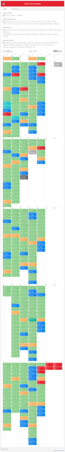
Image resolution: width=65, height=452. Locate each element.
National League (49, 23)
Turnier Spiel (14, 34)
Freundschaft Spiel (7, 34)
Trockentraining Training (11, 30)
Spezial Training (58, 30)
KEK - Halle (45, 42)
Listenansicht (15, 9)
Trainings (8, 15)
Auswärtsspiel (19, 15)
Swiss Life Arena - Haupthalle (9, 44)
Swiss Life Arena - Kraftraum (35, 44)
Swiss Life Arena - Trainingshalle (22, 44)
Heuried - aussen (38, 42)
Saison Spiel (21, 34)
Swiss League (41, 23)
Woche (60, 51)
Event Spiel (56, 34)
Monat (55, 51)
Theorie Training (50, 30)
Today (7, 51)
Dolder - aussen (21, 47)
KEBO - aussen (9, 42)
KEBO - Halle (16, 42)
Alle (4, 15)
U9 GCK (7, 21)
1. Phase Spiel (42, 34)
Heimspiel (13, 15)
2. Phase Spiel (49, 34)
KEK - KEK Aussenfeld (53, 42)
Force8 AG (4, 449)
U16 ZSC (44, 21)
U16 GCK (38, 21)
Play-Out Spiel (35, 34)
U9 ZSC (12, 21)
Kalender (5, 9)
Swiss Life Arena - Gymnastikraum (10, 47)
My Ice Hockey (61, 450)
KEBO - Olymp (23, 42)
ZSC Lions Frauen (33, 23)
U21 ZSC (10, 23)
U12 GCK (17, 21)
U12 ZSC (23, 21)
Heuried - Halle (30, 42)
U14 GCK (28, 21)
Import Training (6, 32)
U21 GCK (5, 23)
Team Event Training (41, 30)
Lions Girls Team (17, 23)
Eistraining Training (21, 30)
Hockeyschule (56, 23)
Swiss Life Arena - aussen (48, 44)
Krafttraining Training (31, 30)
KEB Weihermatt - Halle (30, 47)
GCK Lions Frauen (25, 23)
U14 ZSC (33, 21)
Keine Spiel (5, 36)
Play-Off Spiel (28, 34)
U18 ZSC (54, 21)
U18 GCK (49, 21)
